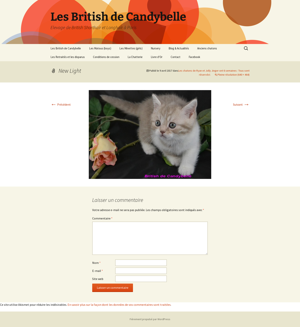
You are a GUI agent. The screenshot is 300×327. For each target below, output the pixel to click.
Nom (96, 263)
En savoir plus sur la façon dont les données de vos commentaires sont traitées (119, 305)
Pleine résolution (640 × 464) (233, 74)
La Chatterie (135, 57)
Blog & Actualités (179, 48)
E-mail (97, 271)
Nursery (155, 48)
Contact (175, 57)
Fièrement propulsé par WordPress (150, 319)
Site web (97, 279)
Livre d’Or (156, 57)
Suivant (241, 104)
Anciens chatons (207, 48)
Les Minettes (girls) (131, 48)
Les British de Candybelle (66, 48)
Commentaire (102, 218)
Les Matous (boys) (100, 48)
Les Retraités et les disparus (68, 57)
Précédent (61, 104)
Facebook (194, 57)
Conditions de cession (106, 57)
